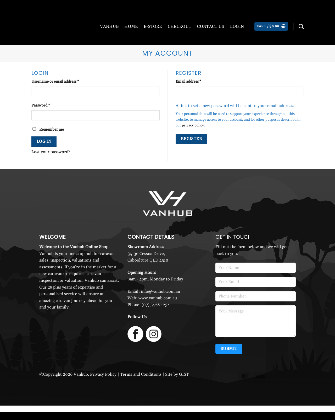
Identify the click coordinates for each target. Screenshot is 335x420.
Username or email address (62, 81)
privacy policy (193, 125)
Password (48, 105)
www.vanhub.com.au (157, 298)
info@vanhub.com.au (160, 291)
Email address (196, 81)
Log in (44, 141)
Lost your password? (50, 152)
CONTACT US (210, 26)
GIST (184, 374)
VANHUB (109, 26)
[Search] (301, 26)
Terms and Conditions (140, 374)
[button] (271, 26)
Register (191, 138)
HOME (131, 26)
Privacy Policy (103, 374)
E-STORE (153, 26)
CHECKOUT (180, 26)
